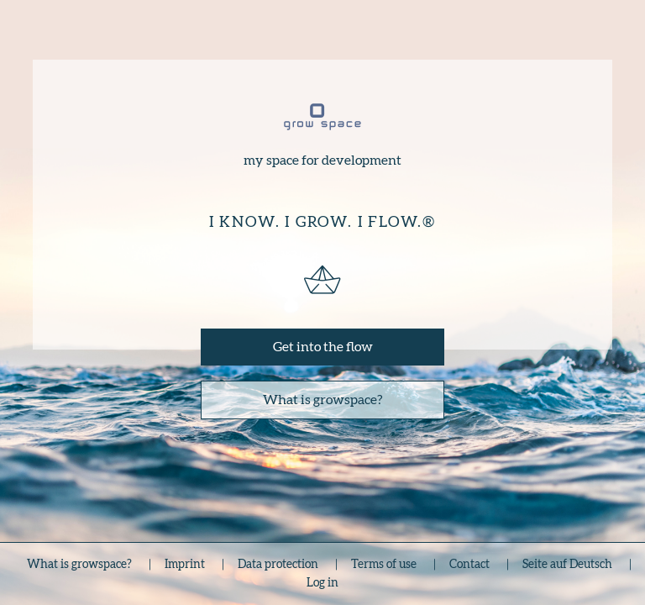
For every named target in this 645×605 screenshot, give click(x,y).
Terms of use (384, 565)
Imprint (185, 565)
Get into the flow (323, 347)
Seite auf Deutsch (567, 565)
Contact (469, 565)
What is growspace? (323, 400)
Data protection (278, 565)
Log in (322, 583)
